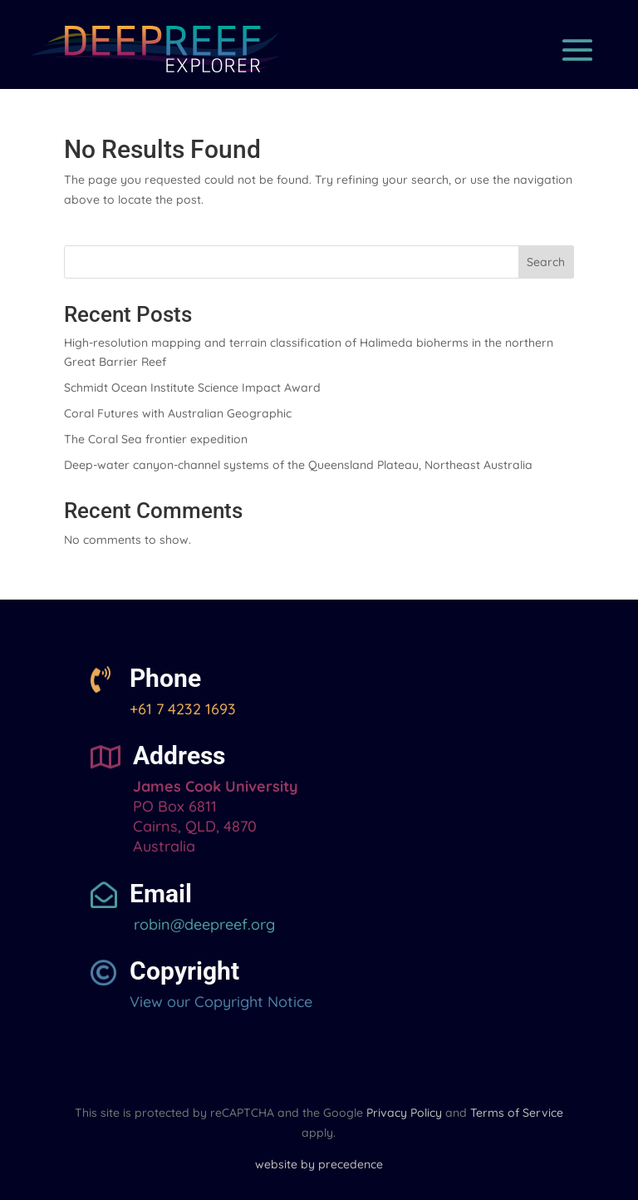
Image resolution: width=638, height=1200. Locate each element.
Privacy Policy (404, 1112)
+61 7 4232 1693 (183, 709)
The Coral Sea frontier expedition (156, 439)
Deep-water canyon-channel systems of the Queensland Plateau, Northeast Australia (298, 464)
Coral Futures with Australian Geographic (178, 413)
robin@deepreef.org (202, 924)
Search (546, 261)
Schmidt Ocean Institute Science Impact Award (192, 387)
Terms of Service (516, 1112)
